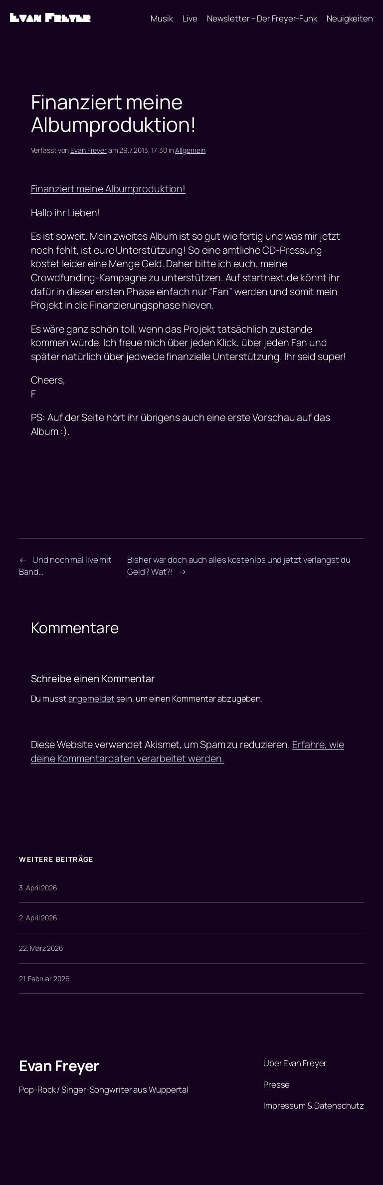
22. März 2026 (41, 948)
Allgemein (190, 150)
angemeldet (91, 698)
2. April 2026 (38, 917)
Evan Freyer (50, 18)
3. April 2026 (38, 887)
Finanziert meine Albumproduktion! (108, 188)
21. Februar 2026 (44, 978)
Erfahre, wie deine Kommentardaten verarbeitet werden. (187, 751)
